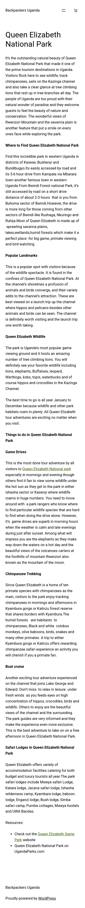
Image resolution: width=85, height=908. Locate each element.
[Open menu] (63, 10)
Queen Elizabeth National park (46, 469)
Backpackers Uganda (22, 10)
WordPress (47, 898)
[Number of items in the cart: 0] (76, 11)
